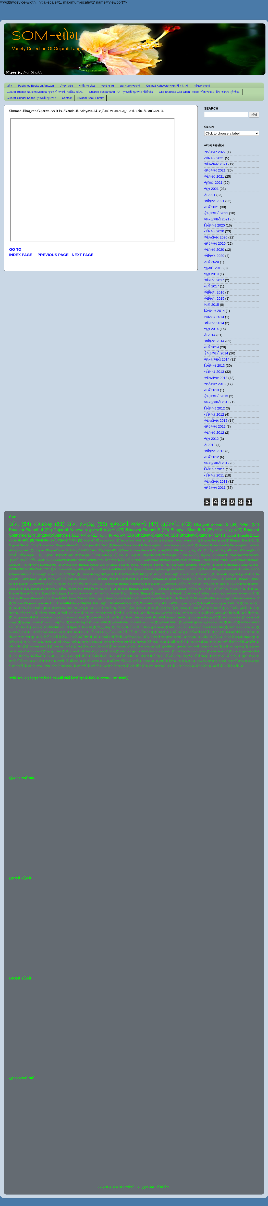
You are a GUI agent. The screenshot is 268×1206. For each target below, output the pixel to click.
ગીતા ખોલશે (100, 622)
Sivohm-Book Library (91, 97)
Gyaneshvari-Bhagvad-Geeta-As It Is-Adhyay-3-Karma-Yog (98, 564)
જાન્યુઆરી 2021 (216, 219)
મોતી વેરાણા (108, 651)
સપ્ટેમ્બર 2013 (215, 384)
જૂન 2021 (211, 189)
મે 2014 (209, 335)
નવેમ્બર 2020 (214, 231)
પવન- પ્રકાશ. (32, 641)
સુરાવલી (81, 665)
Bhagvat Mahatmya (213, 540)
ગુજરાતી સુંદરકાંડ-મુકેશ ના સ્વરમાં (203, 622)
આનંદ (142, 607)
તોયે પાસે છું (178, 631)
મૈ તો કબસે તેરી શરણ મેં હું (81, 651)
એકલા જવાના (47, 612)
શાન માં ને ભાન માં (43, 660)
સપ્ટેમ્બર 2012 (215, 426)
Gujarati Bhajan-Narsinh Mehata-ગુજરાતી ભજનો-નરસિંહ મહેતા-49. (75, 550)
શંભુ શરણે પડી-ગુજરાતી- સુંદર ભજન (234, 655)
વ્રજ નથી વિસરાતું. (197, 655)
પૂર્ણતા (73, 641)
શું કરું (86, 660)
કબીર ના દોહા (87, 85)
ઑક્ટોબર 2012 (215, 420)
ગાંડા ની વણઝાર (55, 622)
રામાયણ (43, 524)
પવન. (48, 641)
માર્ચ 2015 (211, 305)
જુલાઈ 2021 (213, 182)
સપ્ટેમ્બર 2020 (215, 243)
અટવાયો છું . (251, 603)
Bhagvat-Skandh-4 (26, 529)
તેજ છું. (162, 631)
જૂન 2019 (211, 274)
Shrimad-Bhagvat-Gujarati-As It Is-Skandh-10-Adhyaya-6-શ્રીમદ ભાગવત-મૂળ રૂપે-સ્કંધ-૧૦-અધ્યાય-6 (191, 593)
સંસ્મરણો (148, 660)
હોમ (9, 85)
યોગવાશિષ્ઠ (107, 540)
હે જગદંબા (202, 665)
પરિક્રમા (14, 641)
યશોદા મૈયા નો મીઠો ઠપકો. (156, 651)
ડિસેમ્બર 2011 (214, 469)
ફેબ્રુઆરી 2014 (216, 353)
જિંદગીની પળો (56, 627)
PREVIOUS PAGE (53, 255)
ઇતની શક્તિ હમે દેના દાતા (240, 607)
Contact (67, 97)
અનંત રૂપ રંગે (21, 607)
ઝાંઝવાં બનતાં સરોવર (242, 627)
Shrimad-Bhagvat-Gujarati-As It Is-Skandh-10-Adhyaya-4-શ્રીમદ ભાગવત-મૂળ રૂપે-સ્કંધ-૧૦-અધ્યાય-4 (179, 588)
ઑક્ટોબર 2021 (215, 164)
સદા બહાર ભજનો (130, 85)
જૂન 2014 (211, 329)
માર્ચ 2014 (211, 347)
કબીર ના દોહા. (152, 612)
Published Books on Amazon (36, 85)
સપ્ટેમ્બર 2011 (215, 487)
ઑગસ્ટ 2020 (214, 249)
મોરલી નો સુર (128, 651)
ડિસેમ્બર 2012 (214, 408)
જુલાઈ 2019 (213, 268)
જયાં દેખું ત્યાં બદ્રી (32, 627)
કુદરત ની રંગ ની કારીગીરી (105, 617)
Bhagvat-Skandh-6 (152, 535)
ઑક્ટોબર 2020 (215, 237)
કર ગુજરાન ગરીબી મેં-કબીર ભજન (33, 617)
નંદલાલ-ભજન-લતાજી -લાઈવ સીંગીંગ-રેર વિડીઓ (36, 636)
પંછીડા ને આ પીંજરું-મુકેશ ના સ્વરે (161, 636)
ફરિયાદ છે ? (178, 641)
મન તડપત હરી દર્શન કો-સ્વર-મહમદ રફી (136, 646)
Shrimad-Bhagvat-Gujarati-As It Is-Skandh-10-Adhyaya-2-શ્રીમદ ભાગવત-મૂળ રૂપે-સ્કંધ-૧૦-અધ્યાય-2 (169, 583)
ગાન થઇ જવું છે (79, 622)
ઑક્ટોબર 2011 (215, 481)
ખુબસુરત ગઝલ (31, 622)
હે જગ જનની (183, 665)
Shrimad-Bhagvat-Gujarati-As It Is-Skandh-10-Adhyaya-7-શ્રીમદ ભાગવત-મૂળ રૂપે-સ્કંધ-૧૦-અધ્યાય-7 (70, 598)
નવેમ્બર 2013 (214, 372)
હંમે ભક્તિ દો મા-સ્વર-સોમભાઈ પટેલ (150, 665)
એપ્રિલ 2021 (214, 201)
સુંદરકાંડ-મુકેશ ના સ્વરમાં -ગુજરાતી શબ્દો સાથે (223, 660)
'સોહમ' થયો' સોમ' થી (132, 540)
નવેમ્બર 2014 (214, 317)
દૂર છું (218, 631)
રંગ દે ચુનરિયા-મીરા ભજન (191, 651)
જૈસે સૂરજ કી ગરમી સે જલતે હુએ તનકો (140, 627)
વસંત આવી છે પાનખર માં (124, 655)
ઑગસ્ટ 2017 (214, 280)
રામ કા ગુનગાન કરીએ (246, 651)
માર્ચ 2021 (211, 207)
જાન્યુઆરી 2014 (216, 359)
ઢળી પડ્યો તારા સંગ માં (49, 631)
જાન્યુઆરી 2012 (216, 463)
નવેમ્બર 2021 (214, 158)
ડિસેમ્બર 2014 (214, 311)
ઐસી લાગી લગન (70, 612)
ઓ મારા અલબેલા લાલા (98, 612)
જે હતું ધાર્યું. (104, 627)
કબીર (85, 535)
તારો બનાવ (95, 631)
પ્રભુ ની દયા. (90, 641)
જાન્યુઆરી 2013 (216, 402)
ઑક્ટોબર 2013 (215, 378)
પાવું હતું (61, 641)
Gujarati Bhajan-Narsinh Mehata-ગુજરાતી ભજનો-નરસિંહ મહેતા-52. (84, 554)
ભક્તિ (252, 641)
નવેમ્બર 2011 (214, 475)
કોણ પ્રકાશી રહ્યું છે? (204, 617)
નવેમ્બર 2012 (214, 414)
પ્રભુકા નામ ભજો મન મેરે (117, 641)
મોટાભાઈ (88, 540)
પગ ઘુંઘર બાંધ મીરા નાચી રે (202, 636)
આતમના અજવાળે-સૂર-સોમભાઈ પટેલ (111, 607)
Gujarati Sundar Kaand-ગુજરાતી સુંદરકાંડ (31, 97)
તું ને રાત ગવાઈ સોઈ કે (119, 631)
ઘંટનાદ (232, 622)
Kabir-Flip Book (150, 564)
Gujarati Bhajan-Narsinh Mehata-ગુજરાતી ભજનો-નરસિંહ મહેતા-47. (153, 545)
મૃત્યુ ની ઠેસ (54, 651)
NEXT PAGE (82, 255)
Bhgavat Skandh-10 (21, 545)
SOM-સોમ (44, 36)
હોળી (216, 665)
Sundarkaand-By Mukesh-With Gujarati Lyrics (168, 603)
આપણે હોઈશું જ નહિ (163, 607)
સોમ (14, 524)
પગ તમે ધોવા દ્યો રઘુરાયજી (239, 636)
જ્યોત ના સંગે (177, 627)
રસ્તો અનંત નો (219, 651)
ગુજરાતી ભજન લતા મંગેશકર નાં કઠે (133, 622)
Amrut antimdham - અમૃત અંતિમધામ (173, 540)
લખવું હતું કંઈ (56, 655)
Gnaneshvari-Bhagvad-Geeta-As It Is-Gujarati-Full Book (73, 545)
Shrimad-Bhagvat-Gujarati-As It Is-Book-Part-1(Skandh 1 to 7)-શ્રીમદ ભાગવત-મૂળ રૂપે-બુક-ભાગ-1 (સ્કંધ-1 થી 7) (128, 569)
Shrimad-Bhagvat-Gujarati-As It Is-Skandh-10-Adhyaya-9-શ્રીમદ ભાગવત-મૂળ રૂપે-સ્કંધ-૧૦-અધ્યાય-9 (74, 603)
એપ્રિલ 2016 (214, 292)
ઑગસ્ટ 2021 (214, 176)
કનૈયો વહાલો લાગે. (128, 612)
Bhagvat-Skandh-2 (237, 535)
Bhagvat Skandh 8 (187, 529)
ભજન (245, 524)
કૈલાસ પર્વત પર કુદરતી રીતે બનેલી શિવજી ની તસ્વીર (155, 617)
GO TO (15, 249)
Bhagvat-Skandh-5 (143, 529)
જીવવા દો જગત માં (81, 627)
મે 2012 (209, 445)
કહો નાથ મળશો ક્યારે (72, 617)
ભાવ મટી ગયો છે (63, 646)
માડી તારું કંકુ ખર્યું (233, 646)
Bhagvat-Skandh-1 (53, 535)
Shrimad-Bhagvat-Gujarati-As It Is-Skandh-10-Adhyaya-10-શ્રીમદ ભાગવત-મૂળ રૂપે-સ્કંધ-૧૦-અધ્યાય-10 (145, 574)
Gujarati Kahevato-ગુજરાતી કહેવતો (167, 85)
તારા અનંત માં (75, 631)
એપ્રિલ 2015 (214, 298)
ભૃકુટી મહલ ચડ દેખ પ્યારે (93, 646)
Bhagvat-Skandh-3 (211, 524)
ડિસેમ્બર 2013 (214, 365)
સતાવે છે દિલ (166, 660)
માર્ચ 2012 (211, 457)
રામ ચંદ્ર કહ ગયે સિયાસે (28, 655)
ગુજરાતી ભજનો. (168, 622)
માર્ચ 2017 (211, 286)
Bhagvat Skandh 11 (242, 540)
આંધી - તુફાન (42, 607)
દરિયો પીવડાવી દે (200, 631)
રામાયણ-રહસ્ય (112, 535)
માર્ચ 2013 (211, 390)
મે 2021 (209, 195)
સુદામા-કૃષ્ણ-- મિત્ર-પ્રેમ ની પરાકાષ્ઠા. (50, 665)
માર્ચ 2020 (211, 262)
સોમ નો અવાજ (116, 665)
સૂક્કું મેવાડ (97, 665)
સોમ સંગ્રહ (81, 524)
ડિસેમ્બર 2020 (214, 225)
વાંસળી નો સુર (152, 655)
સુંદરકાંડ (170, 524)
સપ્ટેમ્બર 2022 (215, 152)
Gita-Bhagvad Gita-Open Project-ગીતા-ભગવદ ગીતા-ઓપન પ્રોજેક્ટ (199, 91)
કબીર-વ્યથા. (252, 612)
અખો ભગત (107, 85)
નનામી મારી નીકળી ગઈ (83, 636)
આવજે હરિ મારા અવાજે (207, 607)
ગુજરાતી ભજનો (127, 524)
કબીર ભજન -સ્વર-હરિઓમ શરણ (201, 612)
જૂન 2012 (211, 439)
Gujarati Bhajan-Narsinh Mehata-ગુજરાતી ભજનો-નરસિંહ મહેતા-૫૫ (97, 559)
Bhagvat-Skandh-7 (196, 535)
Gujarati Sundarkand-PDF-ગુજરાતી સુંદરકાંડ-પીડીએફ (121, 91)
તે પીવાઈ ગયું (145, 631)
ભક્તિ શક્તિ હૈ (17, 646)
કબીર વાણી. (233, 612)
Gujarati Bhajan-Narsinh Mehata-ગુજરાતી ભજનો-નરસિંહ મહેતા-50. (162, 550)
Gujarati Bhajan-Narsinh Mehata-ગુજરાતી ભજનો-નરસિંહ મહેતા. (45, 91)
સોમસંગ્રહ (224, 529)
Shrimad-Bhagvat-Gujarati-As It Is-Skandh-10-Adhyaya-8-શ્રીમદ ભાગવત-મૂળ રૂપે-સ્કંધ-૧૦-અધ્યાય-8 (198, 598)
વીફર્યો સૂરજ (173, 655)
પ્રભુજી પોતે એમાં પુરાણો (151, 641)
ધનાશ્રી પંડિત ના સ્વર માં (240, 631)
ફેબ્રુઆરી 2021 (216, 213)
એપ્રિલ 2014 (214, 341)
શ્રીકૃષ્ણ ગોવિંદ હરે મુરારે (124, 660)
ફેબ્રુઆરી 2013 (216, 396)
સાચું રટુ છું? (185, 660)
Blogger (143, 1187)
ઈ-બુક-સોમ (66, 85)
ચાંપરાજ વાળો (202, 85)
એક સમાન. (27, 612)
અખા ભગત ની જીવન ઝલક (56, 540)
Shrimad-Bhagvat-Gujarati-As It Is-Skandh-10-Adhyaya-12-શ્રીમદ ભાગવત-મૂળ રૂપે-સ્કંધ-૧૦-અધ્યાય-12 (158, 578)
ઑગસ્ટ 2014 (214, 323)
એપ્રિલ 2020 (214, 256)
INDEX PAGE (21, 255)
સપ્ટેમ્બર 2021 (215, 170)
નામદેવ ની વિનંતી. (112, 636)
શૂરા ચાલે (99, 660)
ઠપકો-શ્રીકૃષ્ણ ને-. (20, 631)
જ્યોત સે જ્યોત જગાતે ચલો (207, 627)
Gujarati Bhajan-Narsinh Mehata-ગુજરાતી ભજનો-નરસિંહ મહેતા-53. (171, 554)
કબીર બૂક (171, 612)
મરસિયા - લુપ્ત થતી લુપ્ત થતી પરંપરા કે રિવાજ (191, 646)
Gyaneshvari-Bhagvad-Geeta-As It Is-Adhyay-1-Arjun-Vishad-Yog (184, 559)
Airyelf (103, 1187)
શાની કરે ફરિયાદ (68, 660)
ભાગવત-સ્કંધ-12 (39, 646)
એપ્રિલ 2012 (214, 451)
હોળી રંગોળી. (231, 665)
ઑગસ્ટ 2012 (214, 432)
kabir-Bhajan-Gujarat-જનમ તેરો (220, 603)
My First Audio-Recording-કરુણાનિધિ (188, 564)
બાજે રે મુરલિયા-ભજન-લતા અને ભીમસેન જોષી (216, 641)
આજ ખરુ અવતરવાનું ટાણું (70, 607)
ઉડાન (12, 612)
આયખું (184, 607)
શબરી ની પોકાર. (18, 660)
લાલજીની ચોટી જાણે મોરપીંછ (87, 655)
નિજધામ (132, 636)
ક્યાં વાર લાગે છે (231, 617)
